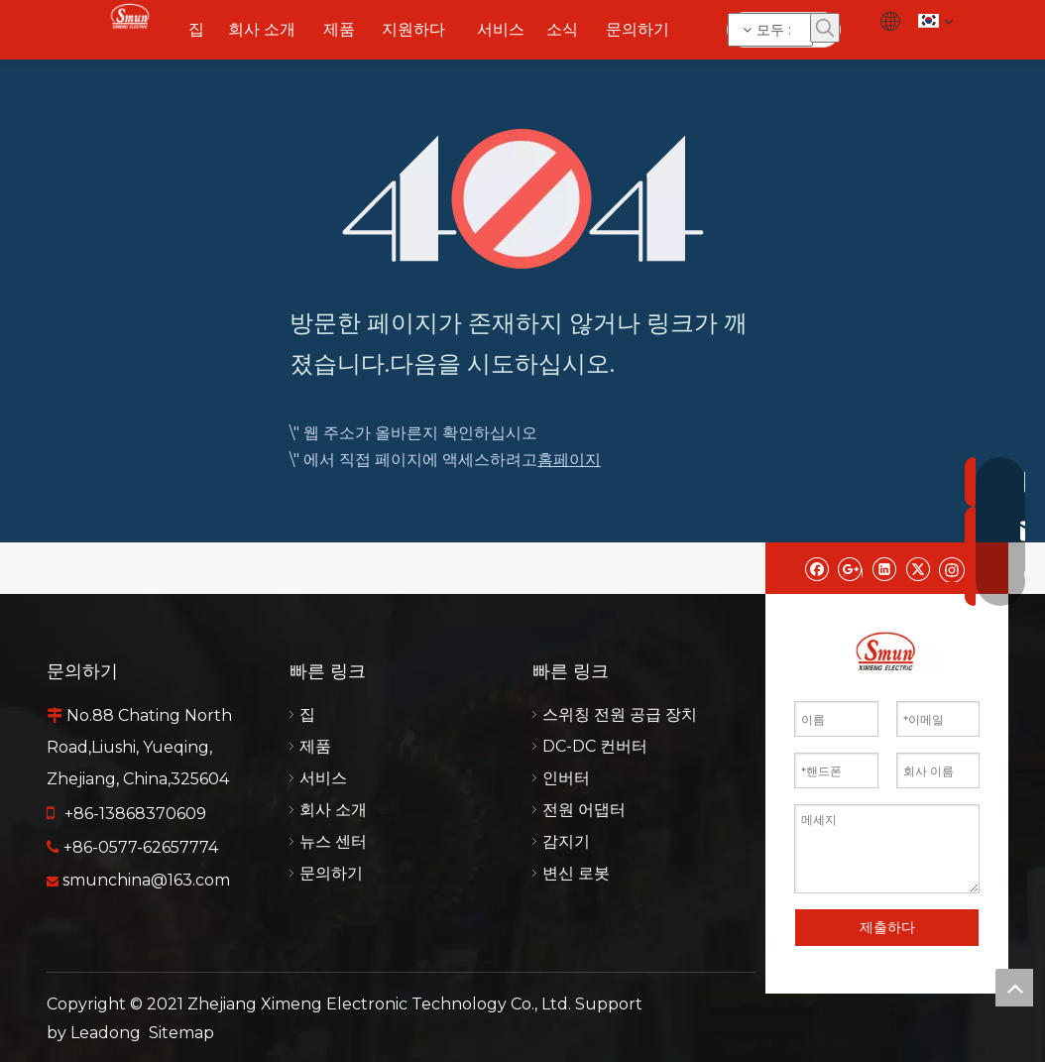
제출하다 (887, 927)
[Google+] (850, 568)
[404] (523, 199)
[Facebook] (816, 568)
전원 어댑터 (584, 809)
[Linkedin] (883, 568)
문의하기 (331, 873)
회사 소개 (333, 809)
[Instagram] (952, 568)
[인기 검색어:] (825, 28)
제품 (315, 746)
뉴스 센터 (333, 841)
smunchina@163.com (146, 880)
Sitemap (181, 1032)
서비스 (323, 777)
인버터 (566, 777)
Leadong (105, 1032)
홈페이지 (569, 459)
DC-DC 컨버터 (594, 746)
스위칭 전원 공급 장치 (619, 714)
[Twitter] (917, 568)
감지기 (566, 841)
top (1014, 987)
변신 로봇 (576, 873)
